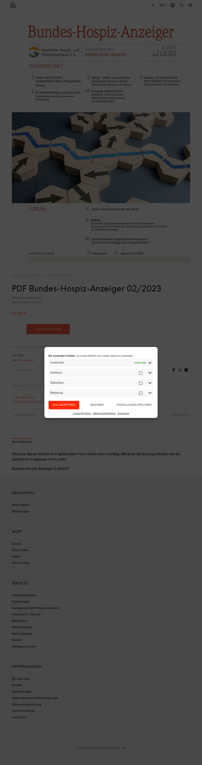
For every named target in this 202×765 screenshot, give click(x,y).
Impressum (123, 413)
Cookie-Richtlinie (82, 413)
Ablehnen (97, 405)
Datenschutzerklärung (104, 413)
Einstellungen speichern (134, 405)
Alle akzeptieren (63, 405)
